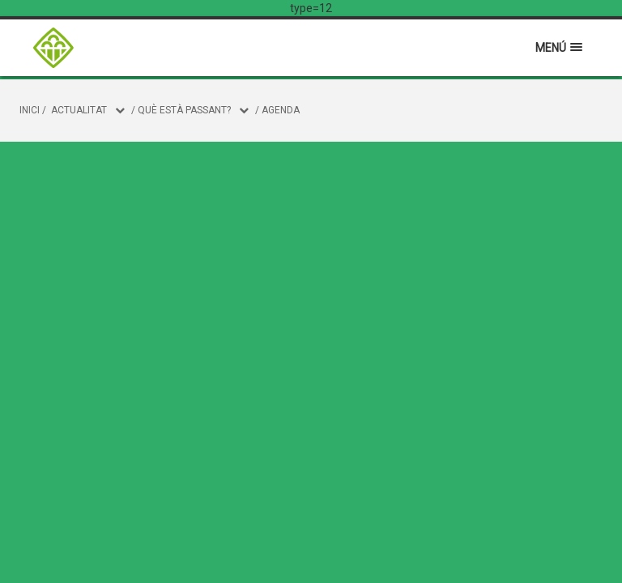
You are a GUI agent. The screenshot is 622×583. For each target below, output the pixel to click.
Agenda (281, 110)
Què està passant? (184, 110)
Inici (29, 110)
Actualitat (79, 110)
